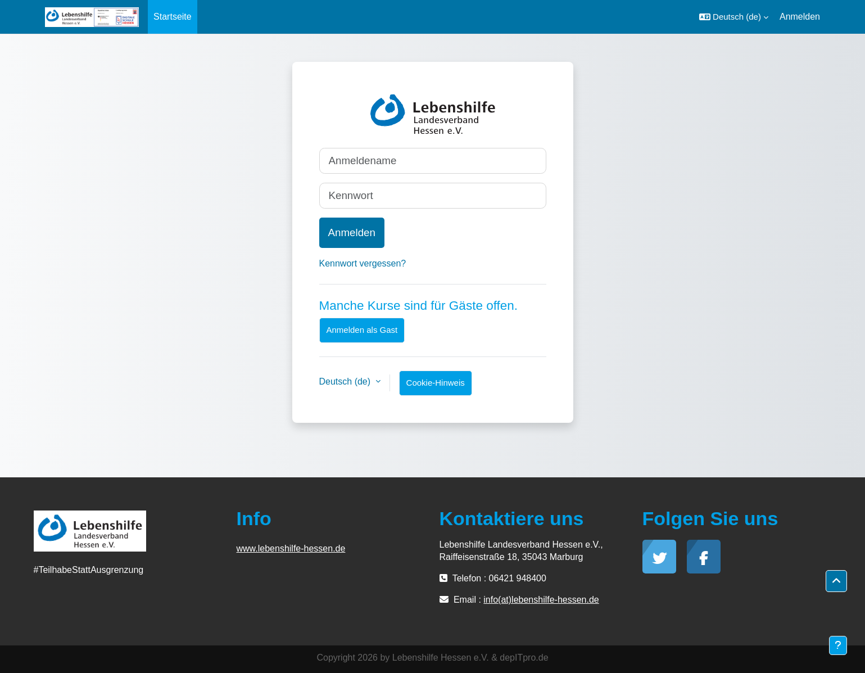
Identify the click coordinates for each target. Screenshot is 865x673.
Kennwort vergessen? (362, 263)
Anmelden (800, 16)
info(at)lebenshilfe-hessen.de (541, 599)
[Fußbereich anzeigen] (838, 645)
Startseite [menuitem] (172, 16)
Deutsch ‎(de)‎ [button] (346, 381)
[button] (733, 17)
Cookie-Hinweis (435, 382)
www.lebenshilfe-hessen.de (291, 548)
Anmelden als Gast (362, 330)
